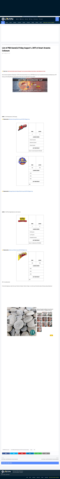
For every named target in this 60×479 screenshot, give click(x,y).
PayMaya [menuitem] (14, 22)
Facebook (41, 19)
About (17, 19)
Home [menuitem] (3, 22)
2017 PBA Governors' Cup (7, 44)
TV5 (34, 449)
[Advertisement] (30, 8)
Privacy (31, 19)
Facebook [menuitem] (19, 22)
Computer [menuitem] (28, 22)
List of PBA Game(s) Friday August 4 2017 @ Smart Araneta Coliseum (20, 449)
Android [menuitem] (37, 22)
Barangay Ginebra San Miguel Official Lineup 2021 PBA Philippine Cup (21, 191)
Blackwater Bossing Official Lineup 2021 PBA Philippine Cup (19, 119)
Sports (31, 449)
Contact (26, 19)
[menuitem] (48, 22)
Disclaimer (36, 19)
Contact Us (38, 477)
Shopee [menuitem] (24, 22)
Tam (3, 53)
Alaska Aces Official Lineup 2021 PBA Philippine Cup (18, 250)
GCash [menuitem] (11, 22)
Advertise (22, 19)
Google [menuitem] (33, 22)
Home (3, 44)
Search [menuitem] (7, 22)
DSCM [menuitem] (41, 22)
